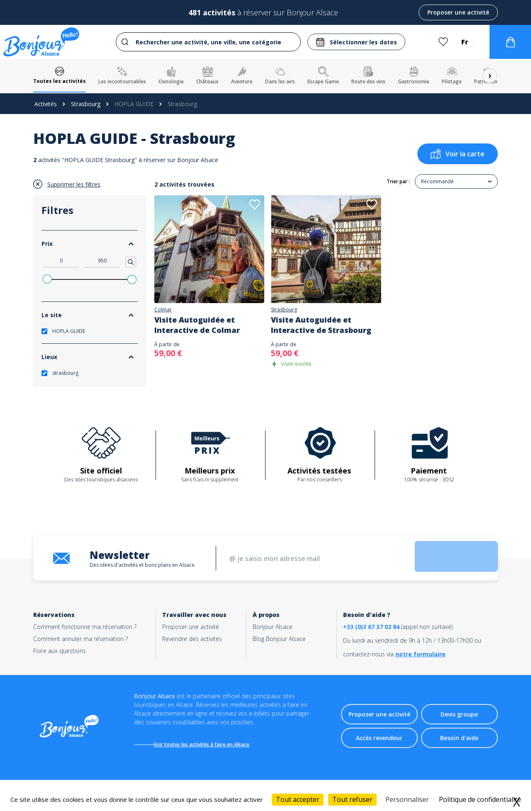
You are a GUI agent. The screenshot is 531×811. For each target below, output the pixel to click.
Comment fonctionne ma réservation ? (84, 627)
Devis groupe (459, 715)
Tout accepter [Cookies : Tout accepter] (297, 799)
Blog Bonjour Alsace (279, 639)
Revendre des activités (192, 639)
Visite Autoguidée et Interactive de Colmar (197, 325)
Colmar (163, 309)
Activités (45, 104)
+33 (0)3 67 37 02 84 (371, 627)
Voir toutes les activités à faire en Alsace (205, 744)
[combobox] (207, 41)
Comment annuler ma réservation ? (80, 639)
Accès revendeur (379, 739)
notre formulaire (420, 654)
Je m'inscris (446, 558)
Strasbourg (85, 104)
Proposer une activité (458, 12)
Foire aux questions (59, 651)
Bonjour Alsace (272, 627)
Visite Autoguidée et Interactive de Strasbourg (321, 325)
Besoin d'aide (459, 739)
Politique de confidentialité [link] (480, 799)
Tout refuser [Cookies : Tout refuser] (352, 799)
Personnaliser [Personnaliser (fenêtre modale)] (407, 799)
